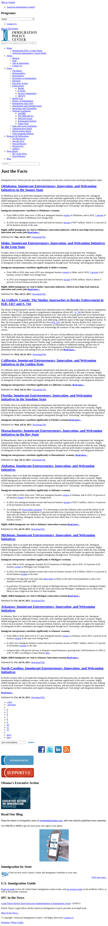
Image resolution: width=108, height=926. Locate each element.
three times (48, 579)
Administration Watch (22, 128)
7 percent (99, 215)
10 (8, 725)
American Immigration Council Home (29, 53)
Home (9, 48)
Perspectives (17, 146)
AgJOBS (22, 113)
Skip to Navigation (9, 28)
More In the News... (10, 913)
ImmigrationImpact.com (51, 820)
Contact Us (12, 24)
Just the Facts (18, 141)
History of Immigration (22, 101)
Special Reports (19, 143)
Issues (9, 68)
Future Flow (23, 123)
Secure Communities (27, 93)
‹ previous (11, 705)
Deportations (18, 76)
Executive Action (20, 83)
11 (8, 727)
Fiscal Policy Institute (32, 509)
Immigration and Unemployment (27, 106)
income (67, 222)
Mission (16, 58)
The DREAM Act (26, 116)
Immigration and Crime (22, 103)
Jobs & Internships (20, 63)
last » (9, 737)
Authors (16, 148)
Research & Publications (18, 136)
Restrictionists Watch (21, 131)
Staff (14, 60)
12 (8, 730)
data (47, 653)
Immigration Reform (27, 121)
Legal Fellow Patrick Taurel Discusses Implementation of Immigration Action (36, 903)
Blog (9, 159)
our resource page (74, 889)
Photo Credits (17, 922)
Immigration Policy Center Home (27, 50)
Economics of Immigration (24, 78)
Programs (5, 922)
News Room (12, 151)
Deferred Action (25, 118)
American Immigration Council (21, 7)
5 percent (94, 272)
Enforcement (18, 86)
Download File (39, 237)
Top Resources (18, 138)
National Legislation (21, 111)
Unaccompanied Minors (23, 133)
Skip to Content (8, 2)
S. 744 (78, 312)
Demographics (18, 73)
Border (21, 88)
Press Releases (18, 156)
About (9, 55)
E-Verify (22, 91)
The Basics (17, 71)
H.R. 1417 (55, 322)
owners (67, 215)
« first (9, 702)
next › (9, 735)
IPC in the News (19, 154)
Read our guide (8, 889)
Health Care (17, 98)
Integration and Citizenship (24, 108)
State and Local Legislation (24, 126)
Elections (16, 81)
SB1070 (21, 96)
